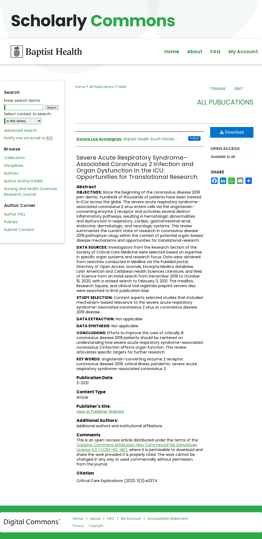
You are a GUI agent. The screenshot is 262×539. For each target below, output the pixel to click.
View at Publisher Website (100, 411)
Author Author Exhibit (23, 181)
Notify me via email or (28, 138)
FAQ (110, 518)
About (95, 518)
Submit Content (19, 229)
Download (232, 132)
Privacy (78, 525)
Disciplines (13, 165)
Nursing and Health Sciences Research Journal (30, 191)
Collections (14, 157)
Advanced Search (20, 130)
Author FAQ (14, 214)
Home (80, 86)
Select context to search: (27, 114)
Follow (194, 138)
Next (237, 88)
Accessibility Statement (168, 518)
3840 (122, 86)
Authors (11, 173)
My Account (131, 518)
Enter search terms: (22, 100)
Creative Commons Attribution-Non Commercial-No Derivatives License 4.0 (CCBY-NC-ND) (136, 447)
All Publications (101, 86)
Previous (218, 88)
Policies (11, 222)
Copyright (95, 525)
